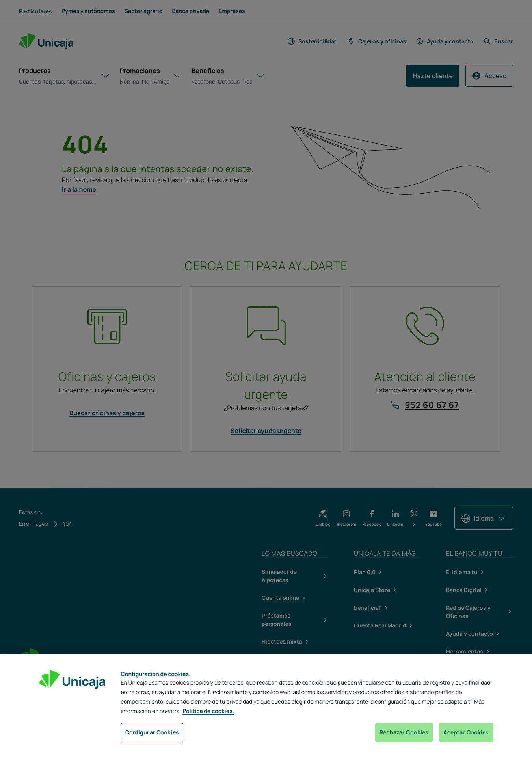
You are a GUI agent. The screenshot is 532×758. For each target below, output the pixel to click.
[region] (266, 706)
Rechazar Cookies (403, 732)
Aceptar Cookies (466, 732)
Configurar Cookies (152, 732)
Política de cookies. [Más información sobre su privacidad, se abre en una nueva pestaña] (208, 711)
